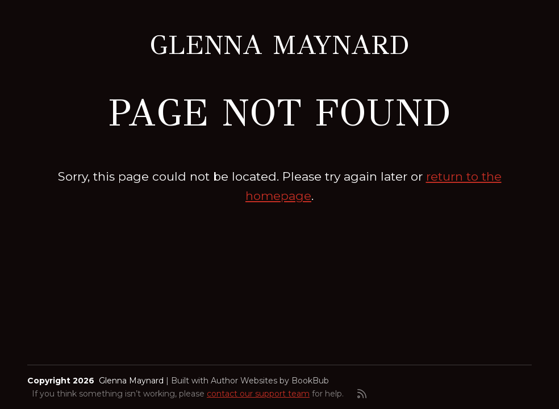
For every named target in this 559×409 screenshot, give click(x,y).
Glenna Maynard (279, 44)
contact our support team (258, 394)
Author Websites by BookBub (270, 380)
